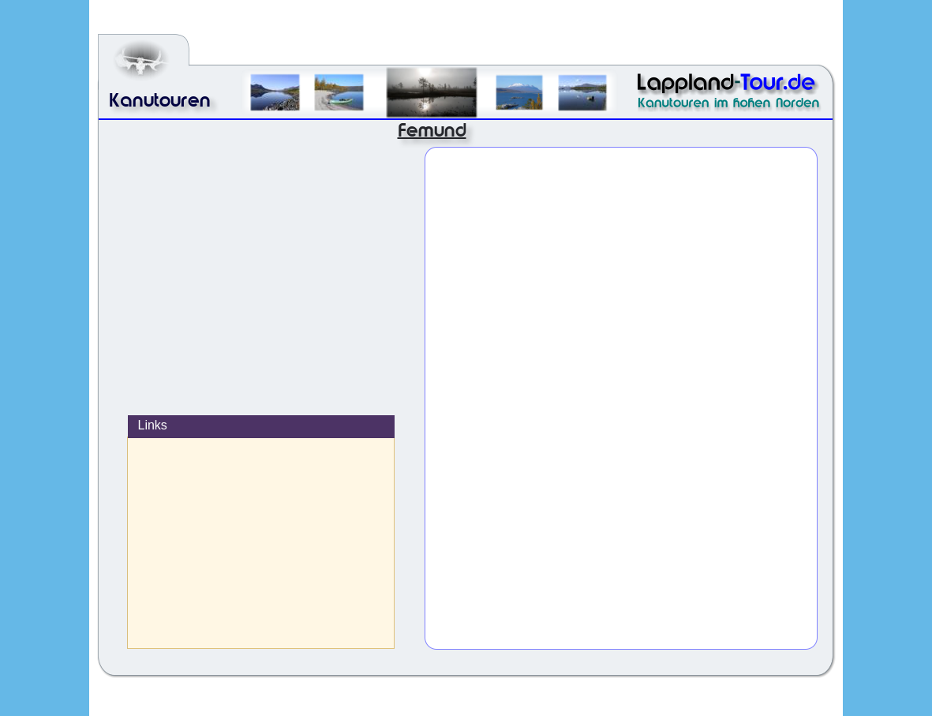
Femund (432, 130)
